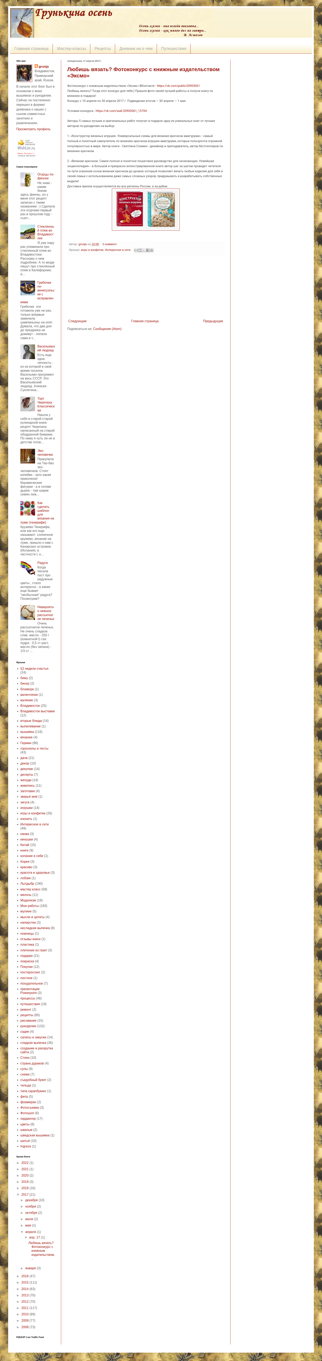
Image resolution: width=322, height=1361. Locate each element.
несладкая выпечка (35, 928)
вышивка (27, 731)
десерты (26, 774)
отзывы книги (30, 939)
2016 (25, 1276)
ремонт (25, 1009)
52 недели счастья (34, 668)
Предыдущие (213, 321)
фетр (24, 1096)
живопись (27, 785)
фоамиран (28, 1102)
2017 (25, 1194)
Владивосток (30, 705)
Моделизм (28, 900)
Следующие (77, 321)
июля (29, 1219)
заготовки (27, 791)
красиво (26, 867)
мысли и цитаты (32, 917)
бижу (24, 678)
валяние (26, 700)
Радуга (42, 563)
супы (24, 1069)
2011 (25, 1308)
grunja (82, 244)
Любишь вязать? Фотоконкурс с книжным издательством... (41, 1250)
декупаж (26, 769)
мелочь (25, 895)
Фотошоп (27, 1113)
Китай (24, 845)
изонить (26, 819)
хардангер (28, 1118)
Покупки (26, 966)
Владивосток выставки (37, 711)
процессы (27, 998)
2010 (25, 1314)
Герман (25, 743)
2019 (25, 1181)
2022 (25, 1163)
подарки (26, 955)
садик (24, 1031)
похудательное (31, 983)
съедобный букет (33, 1080)
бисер (24, 683)
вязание (26, 737)
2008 (25, 1327)
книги (24, 850)
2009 (25, 1320)
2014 (25, 1289)
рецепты (26, 1015)
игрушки (26, 808)
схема (25, 1074)
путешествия (30, 1004)
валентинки (29, 694)
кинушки (26, 839)
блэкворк (27, 689)
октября (31, 1212)
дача (24, 758)
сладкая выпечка (33, 1042)
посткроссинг (30, 972)
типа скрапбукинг (33, 1091)
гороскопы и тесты (34, 748)
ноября (31, 1206)
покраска (27, 961)
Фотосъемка (29, 1107)
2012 (25, 1301)
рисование (28, 1020)
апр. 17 (35, 1237)
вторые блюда (31, 720)
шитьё (25, 1141)
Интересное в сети (117, 249)
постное (26, 978)
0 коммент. (110, 244)
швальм (26, 1130)
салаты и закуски (33, 1037)
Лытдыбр (27, 883)
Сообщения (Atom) (107, 329)
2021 (25, 1169)
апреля (31, 1232)
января (31, 1268)
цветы (25, 1124)
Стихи (25, 1057)
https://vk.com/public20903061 (178, 86)
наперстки (28, 922)
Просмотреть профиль (33, 129)
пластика (27, 944)
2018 (25, 1188)
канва (24, 834)
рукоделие (28, 1026)
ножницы (27, 933)
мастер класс (30, 889)
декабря (32, 1200)
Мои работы (29, 906)
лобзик (25, 878)
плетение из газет (33, 950)
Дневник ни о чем (136, 48)
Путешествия (173, 48)
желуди (25, 780)
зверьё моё (28, 796)
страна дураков (32, 1063)
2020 (25, 1175)
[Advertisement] (145, 286)
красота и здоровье (35, 872)
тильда (25, 1085)
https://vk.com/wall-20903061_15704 (121, 111)
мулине (26, 911)
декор (24, 763)
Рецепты (103, 48)
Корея (25, 861)
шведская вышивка (35, 1135)
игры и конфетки (92, 249)
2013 (25, 1295)
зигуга (25, 802)
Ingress (25, 1146)
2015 (25, 1282)
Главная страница (31, 48)
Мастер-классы (71, 48)
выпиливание (30, 726)
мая (28, 1225)
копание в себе (31, 856)
